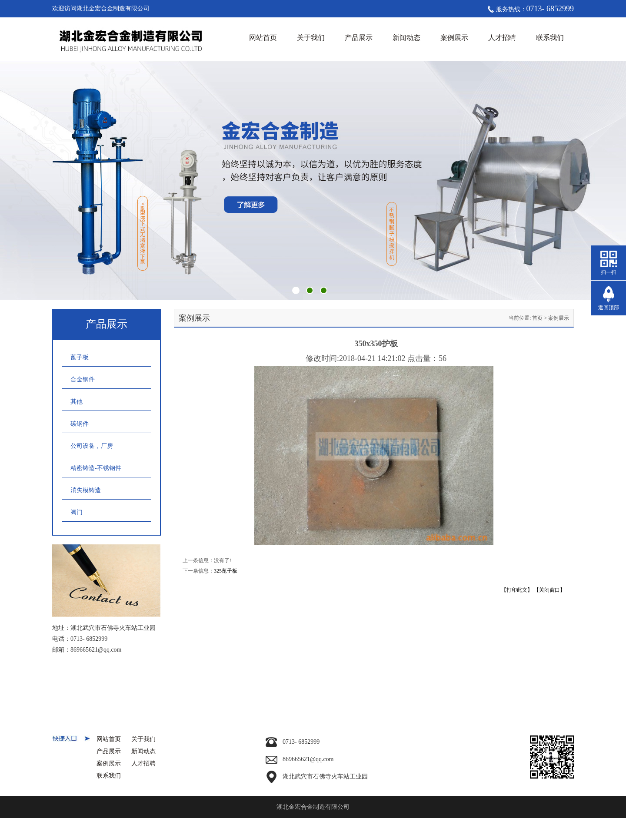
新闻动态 (406, 37)
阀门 (76, 512)
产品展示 (359, 37)
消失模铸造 (85, 490)
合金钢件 (82, 379)
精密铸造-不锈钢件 (95, 468)
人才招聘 (502, 37)
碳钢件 (79, 424)
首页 (537, 318)
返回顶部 (608, 308)
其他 (76, 401)
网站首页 (263, 37)
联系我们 (550, 37)
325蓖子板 (225, 571)
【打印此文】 (517, 590)
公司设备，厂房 (91, 446)
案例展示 (454, 37)
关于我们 (311, 37)
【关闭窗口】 (549, 590)
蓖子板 (79, 357)
